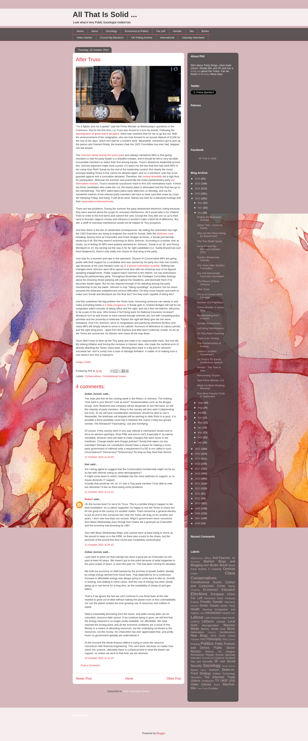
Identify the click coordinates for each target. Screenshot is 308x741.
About (94, 31)
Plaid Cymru (228, 639)
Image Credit (83, 362)
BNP (206, 565)
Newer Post (84, 678)
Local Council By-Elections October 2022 (208, 249)
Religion (230, 651)
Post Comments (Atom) (136, 691)
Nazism (212, 632)
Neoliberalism (227, 632)
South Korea (228, 666)
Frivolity (205, 601)
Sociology (111, 31)
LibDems (208, 621)
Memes (205, 628)
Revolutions (197, 654)
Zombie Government (208, 323)
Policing (195, 644)
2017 (198, 468)
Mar (200, 432)
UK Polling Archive (141, 37)
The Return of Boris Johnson (208, 283)
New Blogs (199, 635)
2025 (198, 183)
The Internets (214, 677)
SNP (222, 661)
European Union (223, 594)
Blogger (160, 733)
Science (219, 657)
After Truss (88, 59)
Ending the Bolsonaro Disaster (209, 219)
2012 (198, 493)
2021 (198, 448)
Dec (200, 202)
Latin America (212, 617)
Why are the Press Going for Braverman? (211, 235)
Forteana (230, 598)
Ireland (226, 613)
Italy (233, 613)
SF (216, 661)
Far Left (160, 31)
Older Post (174, 678)
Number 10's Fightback (210, 302)
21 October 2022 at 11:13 (99, 491)
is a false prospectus (114, 305)
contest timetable (152, 176)
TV (217, 680)
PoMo (219, 643)
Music (231, 628)
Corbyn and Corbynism (213, 584)
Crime (221, 586)
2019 (198, 458)
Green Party (228, 605)
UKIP (223, 680)
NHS (213, 635)
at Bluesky (204, 74)
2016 (198, 473)
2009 (198, 508)
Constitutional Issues (114, 376)
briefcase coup (165, 233)
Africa (207, 558)
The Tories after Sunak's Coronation (211, 267)
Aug (200, 407)
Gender (177, 31)
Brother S (204, 569)
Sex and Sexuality (202, 661)
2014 (198, 483)
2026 (198, 178)
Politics (207, 643)
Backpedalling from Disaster (208, 317)
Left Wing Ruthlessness (210, 328)
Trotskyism (208, 680)
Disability (195, 590)
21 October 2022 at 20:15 (99, 544)
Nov (200, 207)
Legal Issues (228, 617)
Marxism (229, 625)
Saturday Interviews (193, 37)
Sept (201, 402)
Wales (217, 684)
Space (194, 669)
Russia (220, 654)
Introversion (213, 612)
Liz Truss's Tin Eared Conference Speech (210, 361)
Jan (200, 442)
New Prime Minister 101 (210, 380)
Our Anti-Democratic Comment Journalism (210, 275)
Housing (207, 609)
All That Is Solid (207, 158)
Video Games (84, 37)
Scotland (230, 657)
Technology (228, 673)
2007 (198, 518)
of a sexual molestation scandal (141, 265)
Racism (196, 651)
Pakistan (195, 639)
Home (80, 31)
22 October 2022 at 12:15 (99, 658)
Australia (195, 561)
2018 (198, 463)
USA (232, 680)
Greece (194, 605)
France (195, 602)
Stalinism (214, 669)
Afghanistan (197, 558)
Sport (203, 670)
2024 (198, 188)
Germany (230, 602)
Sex (191, 31)
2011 (198, 498)
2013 (198, 488)
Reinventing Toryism (208, 375)
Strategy (205, 673)
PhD (202, 639)
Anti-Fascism (221, 558)
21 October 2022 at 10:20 (99, 457)
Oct (200, 212)
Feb (200, 437)
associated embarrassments (98, 201)
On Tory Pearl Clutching (210, 333)
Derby (231, 586)
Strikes (217, 673)
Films (220, 598)
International (167, 37)
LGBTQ (195, 621)
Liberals (221, 621)
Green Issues (209, 605)
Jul (200, 412)
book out (196, 71)
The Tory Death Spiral (209, 241)
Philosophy (213, 639)
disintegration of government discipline (97, 133)
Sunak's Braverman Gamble (208, 259)
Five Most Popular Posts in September (211, 395)
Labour (197, 617)
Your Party (202, 688)
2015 (198, 478)
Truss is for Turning (208, 338)
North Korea (227, 635)
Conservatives (93, 376)
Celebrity (216, 569)
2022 (198, 198)
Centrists (229, 569)
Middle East (218, 628)
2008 (198, 513)
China (194, 573)
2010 (198, 503)
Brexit (223, 565)
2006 (198, 523)
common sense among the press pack (102, 155)
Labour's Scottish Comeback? (206, 353)
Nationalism (197, 632)
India (202, 613)
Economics (210, 589)
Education (228, 589)
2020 (198, 453)
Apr (200, 427)
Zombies (213, 688)
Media (195, 628)
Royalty (210, 654)
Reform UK (213, 651)
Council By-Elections (111, 37)
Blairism (209, 561)
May (200, 422)
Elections (199, 594)
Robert (89, 499)
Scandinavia (208, 658)
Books (205, 31)
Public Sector (224, 647)
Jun (200, 417)
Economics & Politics (137, 31)
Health (195, 609)
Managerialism (210, 625)
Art (233, 558)
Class (230, 573)
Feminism (209, 598)
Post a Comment (90, 665)
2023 (198, 193)
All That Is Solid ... (105, 14)
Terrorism (196, 677)
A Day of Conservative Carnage (209, 296)
